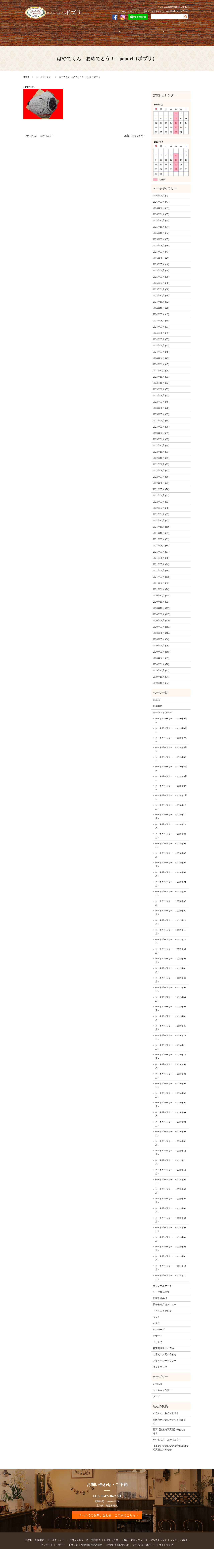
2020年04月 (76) (161, 634)
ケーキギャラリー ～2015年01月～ (170, 1246)
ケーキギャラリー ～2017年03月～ (170, 997)
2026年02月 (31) (161, 196)
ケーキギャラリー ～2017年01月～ (170, 1016)
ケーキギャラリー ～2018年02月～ (170, 891)
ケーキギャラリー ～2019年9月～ (171, 709)
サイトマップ (160, 1355)
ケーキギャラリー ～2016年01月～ (170, 1131)
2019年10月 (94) (161, 671)
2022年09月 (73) (161, 452)
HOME (29, 30)
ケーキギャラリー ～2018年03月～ (170, 882)
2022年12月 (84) (161, 434)
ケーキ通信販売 (161, 1280)
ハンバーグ (159, 1318)
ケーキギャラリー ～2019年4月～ (171, 757)
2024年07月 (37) (161, 315)
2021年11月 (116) (161, 515)
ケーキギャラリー (59, 30)
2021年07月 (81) (161, 540)
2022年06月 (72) (161, 471)
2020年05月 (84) (161, 627)
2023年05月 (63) (161, 402)
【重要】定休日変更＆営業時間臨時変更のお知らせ (170, 1436)
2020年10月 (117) (161, 596)
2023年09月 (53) (161, 377)
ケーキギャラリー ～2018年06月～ (170, 853)
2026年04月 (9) (160, 184)
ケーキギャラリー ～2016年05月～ (170, 1093)
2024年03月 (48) (161, 340)
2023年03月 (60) (161, 415)
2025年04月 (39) (161, 259)
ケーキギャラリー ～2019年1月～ (171, 786)
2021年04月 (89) (161, 559)
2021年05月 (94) (161, 552)
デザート (157, 1324)
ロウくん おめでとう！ (166, 1402)
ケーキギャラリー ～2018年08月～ (170, 834)
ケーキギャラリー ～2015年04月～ (170, 1218)
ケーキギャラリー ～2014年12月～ (170, 1256)
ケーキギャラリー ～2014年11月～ (170, 1266)
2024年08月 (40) (161, 309)
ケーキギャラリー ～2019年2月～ (171, 776)
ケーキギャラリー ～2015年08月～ (170, 1179)
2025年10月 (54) (161, 221)
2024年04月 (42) (161, 334)
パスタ (156, 1311)
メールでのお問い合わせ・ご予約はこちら (107, 1503)
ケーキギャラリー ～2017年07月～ (170, 958)
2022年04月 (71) (161, 484)
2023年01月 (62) (161, 428)
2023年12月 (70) (161, 359)
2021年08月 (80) (161, 534)
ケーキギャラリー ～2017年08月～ (170, 949)
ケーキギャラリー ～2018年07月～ (170, 843)
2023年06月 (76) (161, 396)
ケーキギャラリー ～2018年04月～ (170, 872)
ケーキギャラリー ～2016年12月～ (170, 1026)
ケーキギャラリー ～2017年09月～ (170, 939)
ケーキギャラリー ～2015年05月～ (170, 1208)
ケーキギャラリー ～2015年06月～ (170, 1198)
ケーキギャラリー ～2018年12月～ (170, 795)
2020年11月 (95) (161, 590)
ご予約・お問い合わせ (176, 30)
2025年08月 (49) (161, 234)
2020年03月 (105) (161, 640)
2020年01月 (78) (161, 653)
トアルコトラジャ (129, 30)
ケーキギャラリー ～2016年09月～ (170, 1054)
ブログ (156, 1385)
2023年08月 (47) (161, 384)
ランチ (156, 1305)
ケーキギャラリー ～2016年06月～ (170, 1083)
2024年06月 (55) (161, 321)
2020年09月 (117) (161, 603)
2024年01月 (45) (161, 353)
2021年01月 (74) (161, 578)
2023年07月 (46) (161, 390)
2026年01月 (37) (161, 203)
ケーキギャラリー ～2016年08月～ (170, 1064)
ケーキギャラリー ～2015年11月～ (170, 1151)
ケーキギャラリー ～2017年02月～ (170, 1006)
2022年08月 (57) (161, 459)
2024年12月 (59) (161, 284)
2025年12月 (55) (161, 209)
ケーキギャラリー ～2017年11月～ (170, 920)
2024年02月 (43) (161, 346)
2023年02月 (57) (161, 421)
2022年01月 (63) (161, 502)
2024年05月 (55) (161, 327)
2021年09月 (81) (161, 528)
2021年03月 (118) (161, 565)
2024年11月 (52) (161, 290)
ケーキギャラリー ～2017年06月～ (170, 968)
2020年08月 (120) (161, 609)
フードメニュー (151, 30)
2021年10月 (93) (161, 521)
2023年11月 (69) (161, 365)
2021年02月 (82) (161, 571)
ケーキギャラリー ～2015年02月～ (170, 1237)
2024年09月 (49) (161, 303)
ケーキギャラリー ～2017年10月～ (170, 930)
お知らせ (157, 1372)
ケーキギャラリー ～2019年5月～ (171, 747)
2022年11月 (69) (161, 440)
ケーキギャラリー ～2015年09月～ (170, 1170)
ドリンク (157, 1330)
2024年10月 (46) (161, 296)
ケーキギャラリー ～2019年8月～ (171, 718)
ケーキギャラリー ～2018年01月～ (170, 901)
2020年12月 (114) (161, 584)
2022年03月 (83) (161, 490)
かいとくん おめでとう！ (167, 1428)
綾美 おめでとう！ (134, 124)
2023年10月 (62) (161, 371)
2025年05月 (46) (161, 253)
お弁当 (111, 30)
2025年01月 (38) (161, 277)
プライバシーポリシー (164, 1349)
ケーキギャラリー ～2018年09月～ (170, 824)
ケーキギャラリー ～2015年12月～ (170, 1141)
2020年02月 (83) (161, 646)
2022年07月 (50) (161, 465)
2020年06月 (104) (161, 621)
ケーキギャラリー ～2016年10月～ (170, 1045)
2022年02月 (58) (161, 496)
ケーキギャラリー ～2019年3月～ (171, 766)
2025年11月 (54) (161, 215)
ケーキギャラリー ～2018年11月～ (170, 805)
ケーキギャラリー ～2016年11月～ (170, 1035)
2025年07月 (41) (161, 240)
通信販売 (99, 30)
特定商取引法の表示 (163, 1336)
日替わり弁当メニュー (164, 1293)
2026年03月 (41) (161, 190)
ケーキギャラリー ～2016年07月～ (170, 1074)
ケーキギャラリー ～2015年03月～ (170, 1227)
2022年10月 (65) (161, 446)
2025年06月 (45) (161, 246)
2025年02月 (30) (161, 271)
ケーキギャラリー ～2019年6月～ (171, 738)
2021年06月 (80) (161, 546)
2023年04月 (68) (161, 409)
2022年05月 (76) (161, 478)
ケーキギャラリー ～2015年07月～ (170, 1189)
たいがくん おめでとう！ (40, 124)
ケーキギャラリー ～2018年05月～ (170, 862)
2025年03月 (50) (161, 265)
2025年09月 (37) (161, 227)
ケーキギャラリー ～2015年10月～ (170, 1160)
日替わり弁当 (160, 1286)
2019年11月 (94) (161, 665)
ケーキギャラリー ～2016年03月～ (170, 1112)
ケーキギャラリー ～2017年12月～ (170, 910)
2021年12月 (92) (161, 509)
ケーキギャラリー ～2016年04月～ (170, 1102)
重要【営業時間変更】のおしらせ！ (169, 1420)
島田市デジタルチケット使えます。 (169, 1410)
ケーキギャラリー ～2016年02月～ (170, 1122)
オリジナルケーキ (81, 30)
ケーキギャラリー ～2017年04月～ (170, 987)
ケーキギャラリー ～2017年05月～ (170, 978)
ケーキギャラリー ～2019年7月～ (171, 728)
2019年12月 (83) (161, 659)
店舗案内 (41, 30)
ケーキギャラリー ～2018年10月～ (170, 814)
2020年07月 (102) (161, 615)
